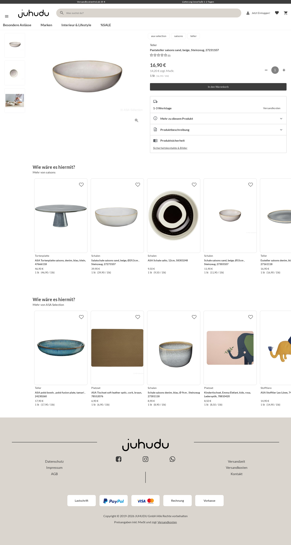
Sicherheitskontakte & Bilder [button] (170, 147)
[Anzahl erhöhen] (283, 70)
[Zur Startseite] (33, 21)
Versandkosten (236, 467)
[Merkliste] (277, 13)
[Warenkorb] (286, 13)
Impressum (54, 467)
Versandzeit (236, 461)
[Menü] (6, 16)
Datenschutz (54, 461)
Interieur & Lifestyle (76, 25)
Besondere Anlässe (17, 25)
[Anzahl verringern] (266, 70)
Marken (46, 25)
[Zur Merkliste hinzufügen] (81, 184)
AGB (54, 474)
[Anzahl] (275, 70)
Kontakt (237, 474)
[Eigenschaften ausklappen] (218, 118)
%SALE (106, 25)
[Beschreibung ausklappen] (218, 129)
